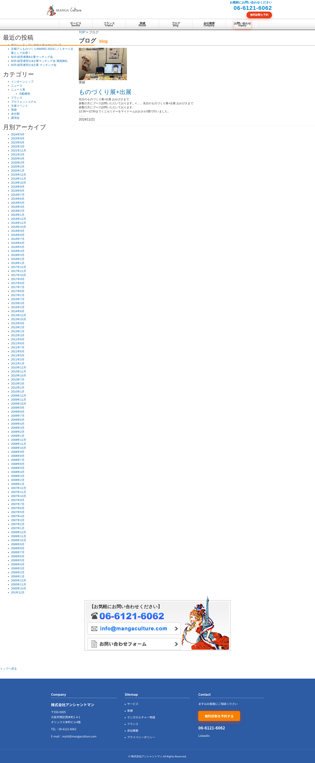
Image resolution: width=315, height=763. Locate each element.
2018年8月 (18, 234)
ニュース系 (18, 89)
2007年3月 (18, 520)
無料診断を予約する (219, 716)
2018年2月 (18, 259)
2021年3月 (18, 154)
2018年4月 (18, 251)
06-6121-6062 (67, 729)
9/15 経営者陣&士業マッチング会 (32, 56)
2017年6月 (18, 291)
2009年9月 (18, 407)
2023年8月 (18, 142)
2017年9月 (18, 279)
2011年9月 (18, 339)
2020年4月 (18, 158)
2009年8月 (18, 411)
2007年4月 (18, 516)
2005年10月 (18, 588)
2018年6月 (18, 242)
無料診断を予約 (259, 14)
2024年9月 (18, 134)
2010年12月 (18, 367)
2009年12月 (18, 395)
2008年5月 (18, 467)
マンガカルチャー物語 (141, 717)
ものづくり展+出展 (105, 92)
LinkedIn (204, 736)
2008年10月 (18, 447)
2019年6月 (18, 198)
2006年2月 (18, 572)
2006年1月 (18, 576)
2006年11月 (18, 536)
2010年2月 (18, 387)
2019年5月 (18, 202)
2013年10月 (18, 319)
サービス (75, 24)
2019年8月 (18, 190)
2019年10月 (18, 182)
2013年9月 (18, 323)
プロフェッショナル (23, 101)
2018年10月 (18, 226)
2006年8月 (18, 548)
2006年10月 (18, 540)
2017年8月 (18, 283)
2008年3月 (18, 476)
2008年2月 (18, 480)
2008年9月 (18, 451)
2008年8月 (18, 455)
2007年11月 (18, 492)
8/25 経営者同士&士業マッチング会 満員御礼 (39, 60)
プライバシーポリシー (141, 737)
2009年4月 (18, 423)
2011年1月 (18, 363)
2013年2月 (18, 327)
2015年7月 (18, 299)
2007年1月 (18, 528)
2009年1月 (18, 435)
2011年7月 (18, 347)
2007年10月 (18, 496)
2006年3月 (18, 568)
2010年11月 (18, 371)
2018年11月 (18, 222)
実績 (142, 24)
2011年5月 (18, 355)
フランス (109, 24)
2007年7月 (18, 504)
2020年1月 (18, 170)
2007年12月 (18, 488)
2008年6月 (18, 463)
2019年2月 (18, 210)
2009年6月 (18, 419)
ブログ (176, 24)
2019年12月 (18, 174)
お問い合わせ (242, 24)
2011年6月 (18, 351)
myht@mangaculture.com (79, 736)
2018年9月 (18, 230)
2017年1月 (18, 295)
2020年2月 (18, 166)
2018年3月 (18, 255)
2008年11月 (18, 443)
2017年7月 (18, 287)
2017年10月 (18, 275)
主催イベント (19, 105)
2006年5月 (18, 560)
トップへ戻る (8, 668)
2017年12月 (18, 267)
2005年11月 (18, 584)
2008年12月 (18, 439)
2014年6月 (18, 311)
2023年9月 (18, 138)
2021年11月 (18, 150)
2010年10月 (18, 375)
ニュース (16, 85)
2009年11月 (18, 399)
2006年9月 (18, 544)
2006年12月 (18, 532)
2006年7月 (18, 552)
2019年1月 (18, 214)
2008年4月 (18, 472)
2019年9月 (18, 186)
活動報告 (24, 93)
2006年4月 (18, 564)
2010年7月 (18, 379)
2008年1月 (18, 484)
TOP (82, 32)
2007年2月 (18, 524)
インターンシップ (22, 81)
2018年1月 (18, 263)
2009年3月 (18, 427)
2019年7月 (18, 194)
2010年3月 (18, 383)
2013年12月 (18, 315)
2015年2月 (18, 307)
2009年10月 (18, 403)
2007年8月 (18, 500)
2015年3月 (18, 303)
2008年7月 (18, 459)
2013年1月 (18, 331)
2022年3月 (18, 146)
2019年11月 (18, 178)
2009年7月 (18, 415)
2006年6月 (18, 556)
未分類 (15, 113)
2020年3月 (18, 162)
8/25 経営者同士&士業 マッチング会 (33, 64)
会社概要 (209, 24)
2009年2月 (18, 431)
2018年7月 (18, 238)
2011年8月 (18, 343)
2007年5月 (18, 512)
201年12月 (18, 592)
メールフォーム (134, 644)
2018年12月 (18, 218)
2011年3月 (18, 359)
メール (134, 628)
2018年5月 (18, 247)
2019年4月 (18, 206)
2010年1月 (18, 391)
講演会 (15, 117)
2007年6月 (18, 508)
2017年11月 (18, 271)
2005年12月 (18, 580)
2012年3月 (18, 335)
